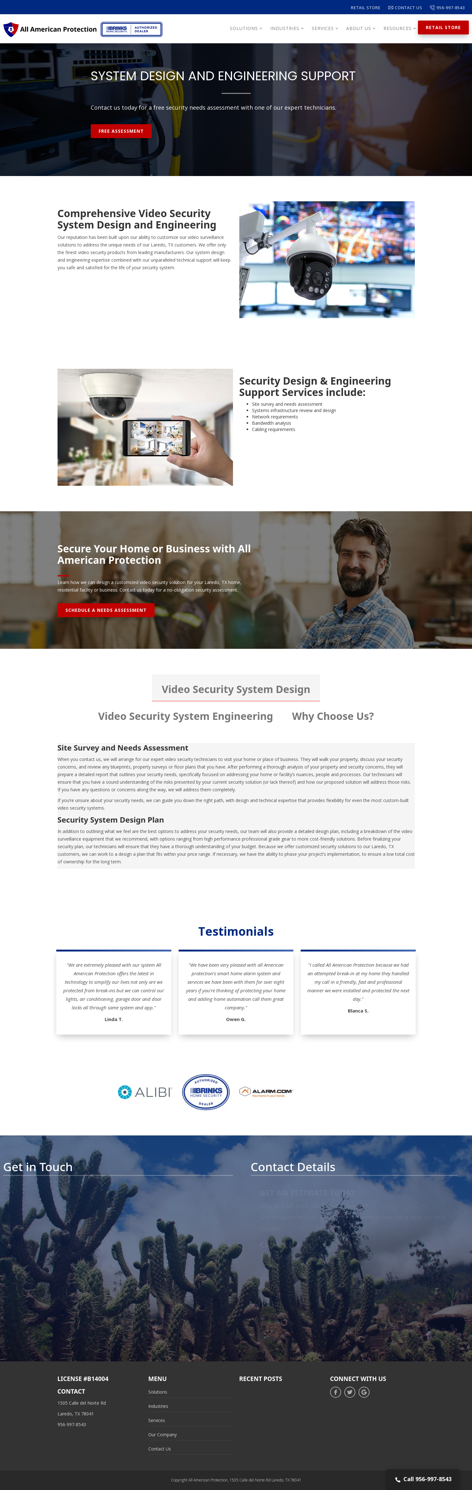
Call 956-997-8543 (422, 1479)
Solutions (157, 1392)
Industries (158, 1406)
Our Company (162, 1435)
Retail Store (366, 7)
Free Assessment (121, 131)
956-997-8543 (447, 7)
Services (156, 1420)
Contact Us (405, 7)
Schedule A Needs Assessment (106, 610)
